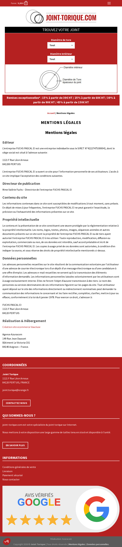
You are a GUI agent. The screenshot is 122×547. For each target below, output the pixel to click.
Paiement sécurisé (12, 475)
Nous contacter (11, 479)
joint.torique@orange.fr (15, 390)
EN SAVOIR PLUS (15, 445)
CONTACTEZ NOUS (16, 403)
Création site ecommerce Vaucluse (21, 327)
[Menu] (109, 3)
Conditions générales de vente (19, 467)
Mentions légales (77, 544)
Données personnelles (98, 544)
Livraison (7, 471)
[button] (7, 541)
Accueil (51, 113)
